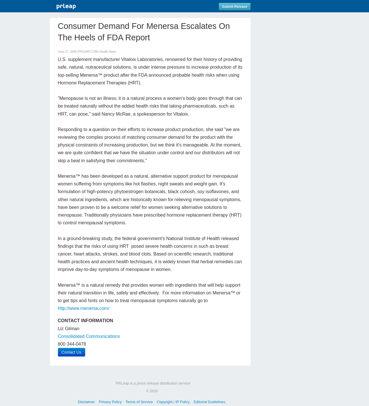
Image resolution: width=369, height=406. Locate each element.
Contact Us (71, 352)
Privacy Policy (110, 402)
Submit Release (234, 7)
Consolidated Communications (89, 336)
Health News (107, 51)
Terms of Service (139, 402)
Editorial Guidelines (209, 402)
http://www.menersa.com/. (84, 308)
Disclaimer (86, 402)
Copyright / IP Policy (173, 402)
